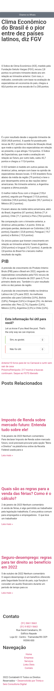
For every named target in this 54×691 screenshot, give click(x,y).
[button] (27, 11)
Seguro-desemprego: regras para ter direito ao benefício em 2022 (26, 562)
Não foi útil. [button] (27, 349)
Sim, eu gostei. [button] (27, 340)
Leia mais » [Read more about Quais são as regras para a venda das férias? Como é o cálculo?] (7, 524)
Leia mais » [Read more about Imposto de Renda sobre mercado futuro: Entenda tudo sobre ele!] (7, 455)
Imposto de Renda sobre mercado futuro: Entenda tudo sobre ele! (23, 425)
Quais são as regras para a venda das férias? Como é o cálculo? (26, 493)
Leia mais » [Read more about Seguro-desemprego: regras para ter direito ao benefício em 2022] (7, 593)
